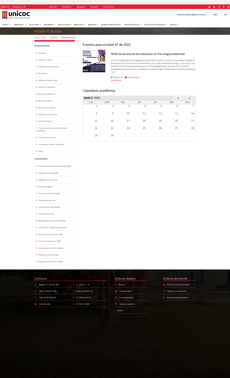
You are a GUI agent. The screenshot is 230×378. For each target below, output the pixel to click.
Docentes (94, 7)
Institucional (132, 77)
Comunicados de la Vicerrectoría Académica (51, 129)
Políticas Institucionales (47, 254)
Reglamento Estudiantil (47, 173)
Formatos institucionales (48, 193)
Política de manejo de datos (178, 284)
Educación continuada (155, 24)
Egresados (81, 7)
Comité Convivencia (46, 137)
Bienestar (93, 24)
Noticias (41, 53)
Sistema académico (127, 304)
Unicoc (43, 37)
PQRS (215, 14)
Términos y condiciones (176, 291)
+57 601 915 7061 (52, 284)
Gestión (120, 310)
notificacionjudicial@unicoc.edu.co (191, 14)
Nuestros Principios (46, 107)
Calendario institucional (47, 66)
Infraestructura (44, 121)
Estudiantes (66, 7)
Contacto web (44, 304)
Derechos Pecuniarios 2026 (49, 234)
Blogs (39, 151)
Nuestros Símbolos (45, 87)
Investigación (65, 24)
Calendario (53, 37)
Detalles (116, 80)
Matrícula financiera (45, 200)
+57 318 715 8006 (82, 304)
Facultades (35, 24)
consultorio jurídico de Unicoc (50, 144)
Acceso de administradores (177, 297)
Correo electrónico (126, 297)
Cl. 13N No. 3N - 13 (83, 297)
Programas (49, 24)
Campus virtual (125, 291)
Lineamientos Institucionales (50, 248)
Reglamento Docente (46, 179)
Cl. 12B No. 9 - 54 (82, 284)
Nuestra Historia (44, 100)
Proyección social (133, 24)
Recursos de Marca (45, 94)
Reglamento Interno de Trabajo (51, 220)
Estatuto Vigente (44, 186)
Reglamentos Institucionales (49, 261)
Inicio (36, 37)
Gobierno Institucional (46, 80)
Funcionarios (108, 7)
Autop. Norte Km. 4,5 (84, 291)
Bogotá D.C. (6, 7)
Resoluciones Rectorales (48, 207)
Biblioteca (79, 24)
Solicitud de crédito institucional (51, 227)
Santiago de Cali (19, 7)
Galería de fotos (44, 60)
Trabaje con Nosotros (46, 114)
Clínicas (173, 24)
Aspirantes (53, 7)
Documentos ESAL (45, 213)
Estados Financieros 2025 (48, 241)
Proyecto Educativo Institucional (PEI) (53, 166)
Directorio (41, 73)
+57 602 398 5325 (49, 297)
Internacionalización (111, 24)
